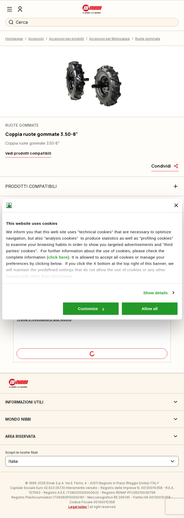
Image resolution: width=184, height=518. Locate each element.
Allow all (149, 308)
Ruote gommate (147, 39)
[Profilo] (20, 9)
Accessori (36, 39)
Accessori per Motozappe (109, 39)
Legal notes (77, 507)
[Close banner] (176, 205)
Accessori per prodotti (66, 39)
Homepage (14, 39)
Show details (155, 293)
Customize (91, 308)
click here (58, 257)
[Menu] (9, 9)
